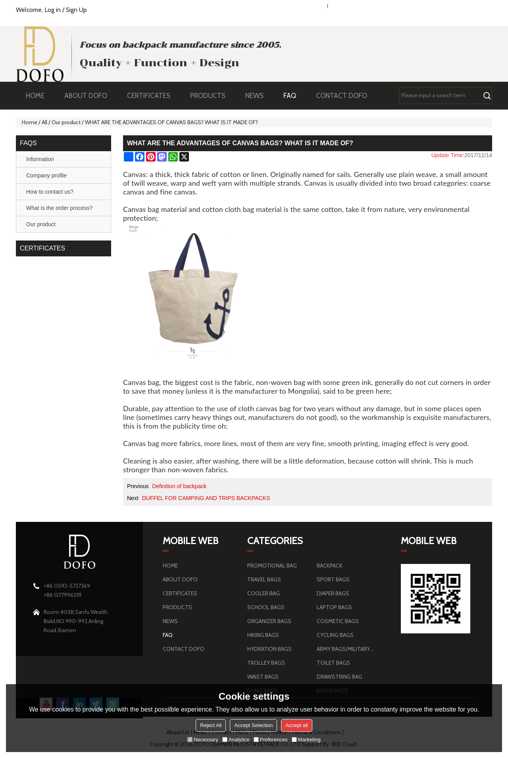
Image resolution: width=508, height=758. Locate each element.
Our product (66, 122)
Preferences (271, 740)
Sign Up (76, 9)
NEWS (258, 96)
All (44, 122)
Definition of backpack (179, 486)
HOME (35, 96)
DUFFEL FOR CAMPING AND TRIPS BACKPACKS (206, 498)
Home (29, 122)
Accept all (296, 725)
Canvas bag (141, 209)
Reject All (210, 725)
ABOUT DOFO (89, 96)
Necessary (202, 740)
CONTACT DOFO (341, 96)
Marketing (306, 740)
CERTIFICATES (148, 96)
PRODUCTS (211, 96)
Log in (52, 9)
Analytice (236, 740)
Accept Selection (253, 725)
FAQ (293, 96)
